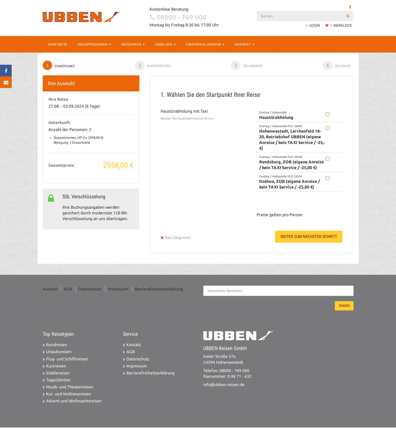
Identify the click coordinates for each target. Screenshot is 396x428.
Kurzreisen (56, 367)
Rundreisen (56, 345)
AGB (68, 290)
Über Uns (165, 44)
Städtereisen (58, 374)
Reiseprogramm (94, 44)
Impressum (118, 290)
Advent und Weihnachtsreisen (74, 402)
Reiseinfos (133, 44)
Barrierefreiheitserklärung (159, 290)
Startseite (58, 44)
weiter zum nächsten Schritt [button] (308, 237)
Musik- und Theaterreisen (69, 388)
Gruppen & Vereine (205, 44)
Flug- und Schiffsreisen (67, 359)
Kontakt (244, 44)
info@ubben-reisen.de (223, 385)
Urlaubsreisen (58, 352)
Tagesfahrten (58, 381)
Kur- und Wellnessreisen (68, 395)
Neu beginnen (176, 238)
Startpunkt (59, 66)
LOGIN (313, 25)
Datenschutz (90, 290)
